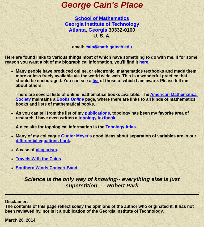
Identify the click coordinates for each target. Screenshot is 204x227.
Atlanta (77, 30)
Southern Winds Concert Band (46, 168)
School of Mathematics (102, 18)
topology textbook (97, 118)
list (95, 80)
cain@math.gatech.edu (109, 47)
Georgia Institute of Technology (102, 24)
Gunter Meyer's (76, 136)
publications (97, 113)
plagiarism (46, 150)
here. (144, 62)
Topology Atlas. (121, 127)
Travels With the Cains (38, 159)
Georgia (98, 30)
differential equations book (43, 140)
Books (70, 99)
